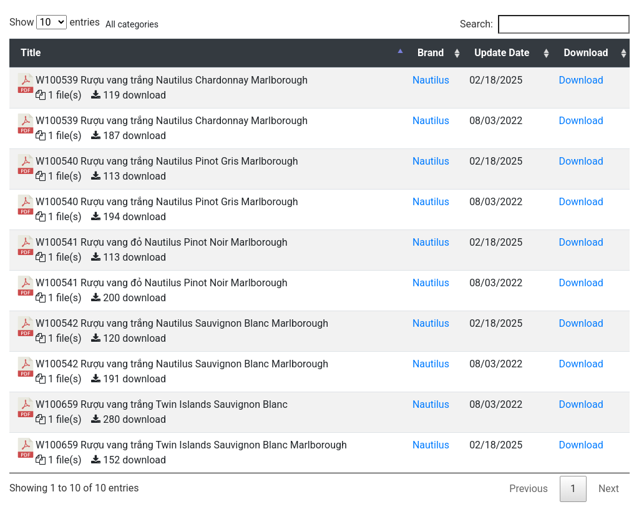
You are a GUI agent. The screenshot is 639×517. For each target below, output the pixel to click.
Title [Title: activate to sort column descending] (31, 53)
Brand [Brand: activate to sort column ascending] (430, 53)
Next (608, 489)
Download (581, 80)
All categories (132, 24)
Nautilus (430, 80)
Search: (545, 24)
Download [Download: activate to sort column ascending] (585, 53)
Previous (528, 489)
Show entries (54, 22)
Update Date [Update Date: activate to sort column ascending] (501, 53)
